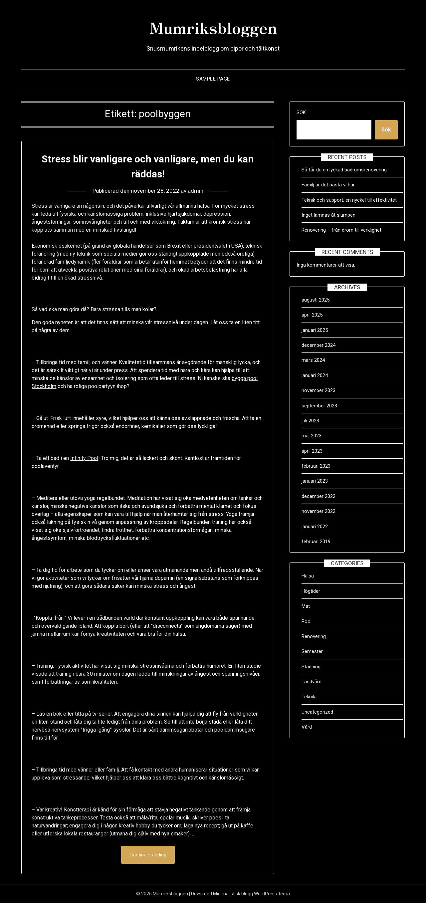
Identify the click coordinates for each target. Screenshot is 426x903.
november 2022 (318, 511)
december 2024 (318, 345)
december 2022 (318, 496)
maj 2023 (311, 436)
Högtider (311, 591)
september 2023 (319, 406)
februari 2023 (316, 466)
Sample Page (213, 79)
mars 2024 (313, 360)
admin (195, 190)
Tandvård (311, 682)
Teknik (308, 697)
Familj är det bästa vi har (329, 185)
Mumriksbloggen (213, 27)
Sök (301, 112)
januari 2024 (315, 375)
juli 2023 (310, 421)
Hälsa (308, 576)
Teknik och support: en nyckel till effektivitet (349, 200)
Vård (307, 727)
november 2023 (318, 390)
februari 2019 (316, 542)
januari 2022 (315, 527)
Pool (307, 621)
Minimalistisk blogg (233, 893)
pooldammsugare (234, 730)
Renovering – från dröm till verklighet (341, 230)
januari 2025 (315, 330)
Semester (312, 651)
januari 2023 (315, 481)
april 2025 (312, 315)
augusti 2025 (315, 300)
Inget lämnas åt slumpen (329, 215)
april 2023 (312, 451)
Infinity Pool (84, 458)
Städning (311, 667)
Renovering (314, 636)
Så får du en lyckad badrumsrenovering (344, 170)
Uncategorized (317, 712)
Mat (306, 606)
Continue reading (147, 855)
